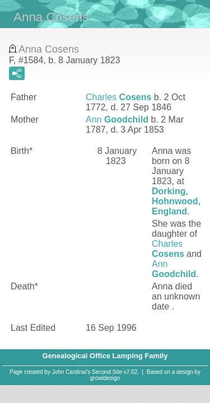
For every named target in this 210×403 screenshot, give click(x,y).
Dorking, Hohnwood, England (176, 201)
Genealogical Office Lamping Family (105, 356)
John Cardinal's (71, 372)
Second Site (107, 372)
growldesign (105, 378)
